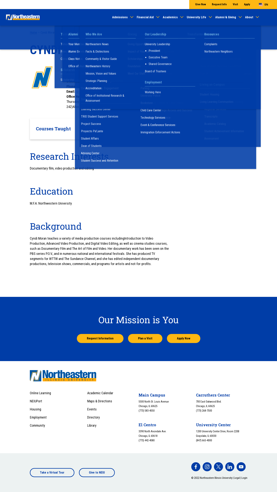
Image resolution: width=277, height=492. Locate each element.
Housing (35, 409)
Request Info (219, 4)
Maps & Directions (99, 401)
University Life (196, 17)
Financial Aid (145, 17)
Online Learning (40, 393)
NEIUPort (36, 401)
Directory (93, 417)
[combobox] (263, 4)
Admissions (120, 17)
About (249, 17)
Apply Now (183, 338)
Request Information (100, 338)
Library (91, 425)
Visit (235, 4)
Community (37, 425)
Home (33, 32)
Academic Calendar (100, 393)
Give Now (200, 4)
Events (92, 409)
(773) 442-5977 (88, 86)
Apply (247, 4)
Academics (170, 17)
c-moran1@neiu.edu (90, 91)
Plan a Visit (145, 338)
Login (244, 477)
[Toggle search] (268, 17)
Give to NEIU (97, 472)
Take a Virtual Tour (52, 472)
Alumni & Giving (225, 17)
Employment (38, 417)
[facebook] (195, 466)
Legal (237, 477)
